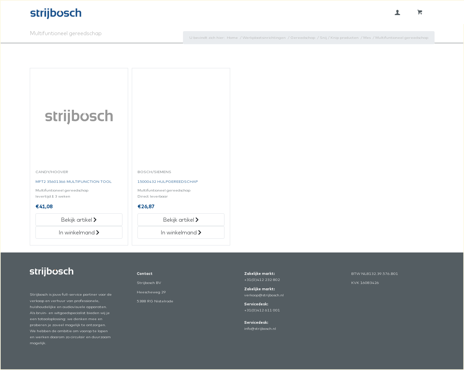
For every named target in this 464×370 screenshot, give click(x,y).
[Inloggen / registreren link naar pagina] (397, 12)
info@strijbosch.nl (260, 328)
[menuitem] (397, 12)
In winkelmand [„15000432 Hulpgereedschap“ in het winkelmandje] (181, 232)
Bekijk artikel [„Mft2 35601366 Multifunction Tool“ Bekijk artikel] (79, 219)
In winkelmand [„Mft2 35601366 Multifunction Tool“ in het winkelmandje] (79, 232)
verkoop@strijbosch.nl (264, 295)
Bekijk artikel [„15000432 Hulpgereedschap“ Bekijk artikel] (181, 219)
